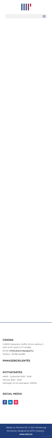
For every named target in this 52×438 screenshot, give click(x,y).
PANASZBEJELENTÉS (16, 360)
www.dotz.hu (26, 434)
